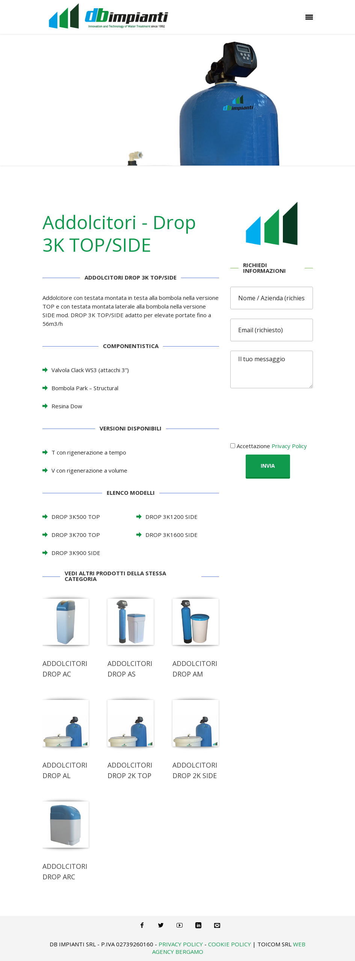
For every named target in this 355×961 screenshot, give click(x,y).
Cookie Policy (229, 944)
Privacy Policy (289, 446)
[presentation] (287, 412)
